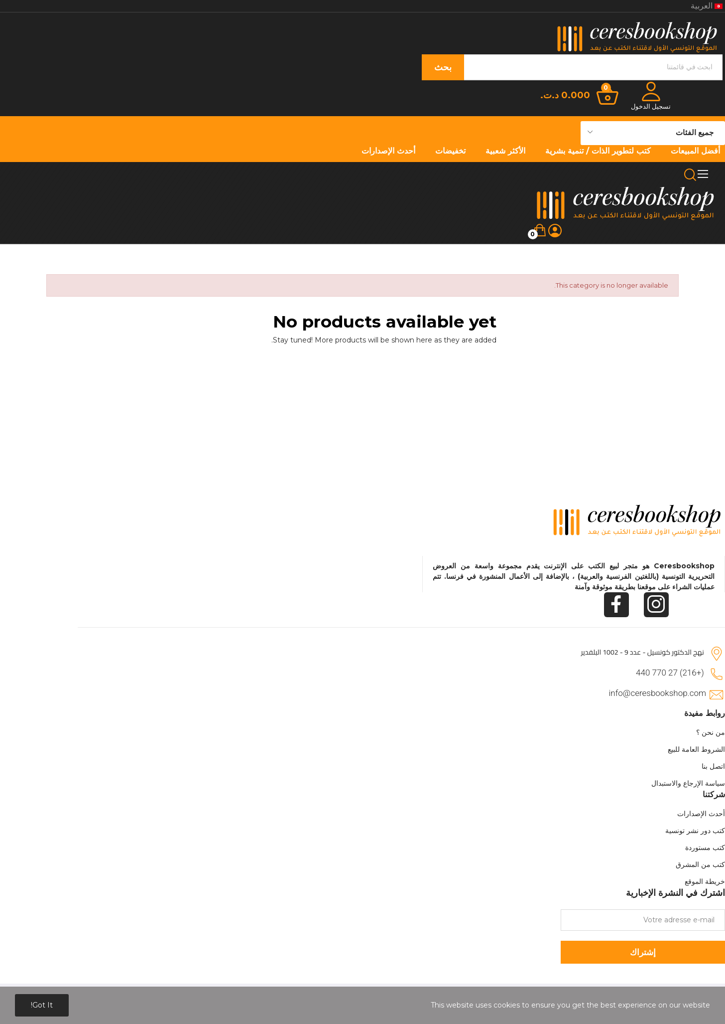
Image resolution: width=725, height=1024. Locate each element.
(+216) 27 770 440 (670, 673)
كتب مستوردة (705, 847)
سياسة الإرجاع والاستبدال (688, 783)
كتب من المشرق (700, 864)
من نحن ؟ (710, 732)
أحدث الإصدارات (701, 813)
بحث (443, 67)
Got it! (42, 1005)
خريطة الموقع (705, 881)
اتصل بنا (713, 766)
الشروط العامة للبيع (696, 749)
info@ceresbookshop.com (657, 693)
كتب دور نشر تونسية (695, 830)
